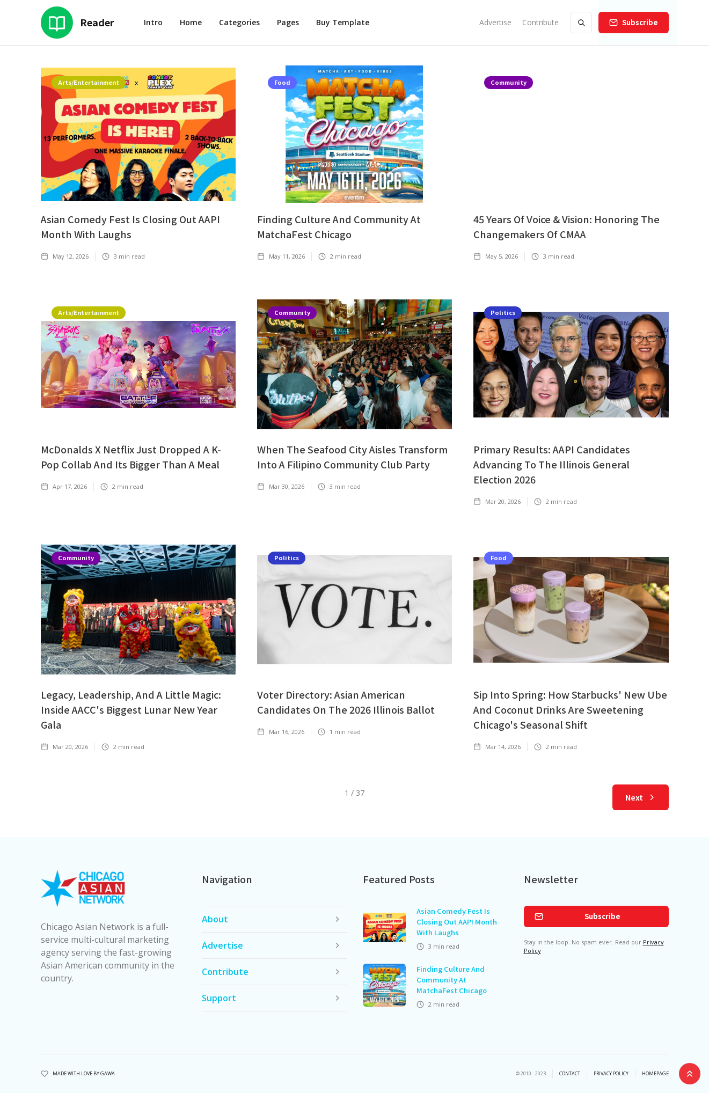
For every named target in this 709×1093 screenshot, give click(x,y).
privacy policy (611, 1073)
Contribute (540, 22)
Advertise (495, 22)
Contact (569, 1073)
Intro (153, 22)
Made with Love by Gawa (84, 1073)
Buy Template (342, 22)
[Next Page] (640, 797)
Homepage (655, 1073)
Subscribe (640, 22)
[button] (190, 22)
